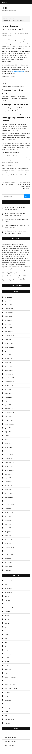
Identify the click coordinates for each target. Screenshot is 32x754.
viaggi (6, 711)
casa (6, 604)
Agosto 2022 (8, 389)
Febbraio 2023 (9, 370)
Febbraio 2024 (9, 332)
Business (7, 600)
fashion (7, 623)
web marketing (9, 719)
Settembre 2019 (9, 516)
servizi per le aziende (11, 688)
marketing (8, 654)
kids (6, 638)
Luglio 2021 (8, 432)
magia (9, 35)
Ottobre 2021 (9, 420)
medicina (7, 658)
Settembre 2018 (9, 558)
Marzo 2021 (8, 447)
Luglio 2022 (8, 393)
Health (7, 635)
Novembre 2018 (9, 551)
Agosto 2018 (8, 562)
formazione (8, 631)
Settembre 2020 (9, 470)
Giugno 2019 (8, 528)
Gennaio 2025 (9, 312)
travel (6, 704)
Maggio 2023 (8, 358)
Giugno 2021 (8, 435)
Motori (7, 661)
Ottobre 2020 (9, 466)
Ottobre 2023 (9, 343)
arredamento (9, 581)
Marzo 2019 (8, 539)
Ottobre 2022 (9, 385)
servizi (6, 681)
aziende (7, 596)
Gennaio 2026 (9, 308)
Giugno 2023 (8, 355)
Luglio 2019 (8, 524)
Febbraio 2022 (9, 408)
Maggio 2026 (8, 297)
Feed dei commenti (10, 741)
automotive (8, 592)
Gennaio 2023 (9, 374)
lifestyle (7, 646)
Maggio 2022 (8, 401)
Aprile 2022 (8, 405)
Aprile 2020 (8, 489)
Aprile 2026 (8, 301)
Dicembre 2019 (9, 505)
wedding (7, 723)
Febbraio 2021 (9, 451)
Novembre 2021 (9, 416)
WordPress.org (9, 745)
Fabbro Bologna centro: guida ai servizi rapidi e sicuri (16, 220)
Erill (4, 8)
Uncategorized (9, 708)
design (7, 615)
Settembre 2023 (9, 347)
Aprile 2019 (8, 535)
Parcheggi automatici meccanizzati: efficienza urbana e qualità (15, 232)
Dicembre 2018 (9, 547)
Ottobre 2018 (9, 555)
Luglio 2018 (8, 566)
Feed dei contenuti (10, 737)
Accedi (7, 734)
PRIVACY (22, 280)
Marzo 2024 (8, 328)
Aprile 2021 (8, 443)
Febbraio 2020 (9, 497)
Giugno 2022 (8, 397)
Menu (4, 2)
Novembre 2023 (9, 339)
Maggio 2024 (8, 320)
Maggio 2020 (8, 485)
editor (26, 33)
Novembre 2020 (9, 462)
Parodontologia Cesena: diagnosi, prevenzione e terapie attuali (15, 214)
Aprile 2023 (8, 362)
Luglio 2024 (8, 316)
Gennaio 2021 (9, 455)
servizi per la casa (10, 685)
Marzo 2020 (8, 493)
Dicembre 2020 (9, 458)
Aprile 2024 (8, 324)
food (6, 627)
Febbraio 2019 (9, 543)
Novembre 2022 (9, 382)
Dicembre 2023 (9, 335)
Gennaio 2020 (9, 501)
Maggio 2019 (8, 532)
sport (6, 696)
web (6, 715)
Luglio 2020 (8, 478)
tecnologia (8, 700)
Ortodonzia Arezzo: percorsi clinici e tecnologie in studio (16, 208)
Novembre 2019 (9, 508)
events (7, 619)
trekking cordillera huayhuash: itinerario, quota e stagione (17, 226)
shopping (7, 692)
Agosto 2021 (8, 428)
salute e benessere (10, 677)
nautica (7, 665)
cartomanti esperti (17, 71)
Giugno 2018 (8, 570)
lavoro (6, 642)
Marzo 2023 (8, 366)
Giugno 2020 (8, 482)
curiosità (7, 611)
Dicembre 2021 (9, 412)
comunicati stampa (10, 608)
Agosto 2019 (8, 520)
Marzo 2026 (8, 305)
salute (6, 673)
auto (6, 585)
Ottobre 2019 (9, 512)
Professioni (8, 669)
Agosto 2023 (8, 351)
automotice (8, 588)
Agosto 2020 (8, 474)
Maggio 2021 (8, 439)
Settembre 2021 (9, 424)
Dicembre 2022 (9, 378)
